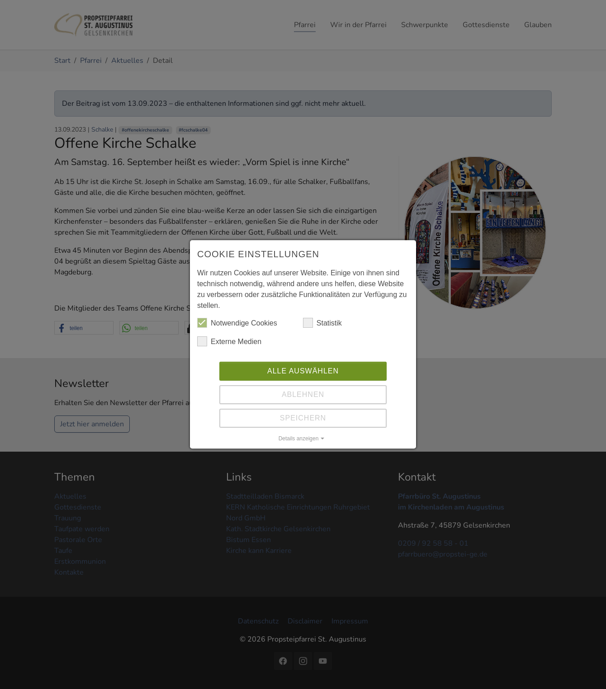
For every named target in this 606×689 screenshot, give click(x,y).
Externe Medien (229, 344)
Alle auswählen (303, 374)
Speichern (303, 421)
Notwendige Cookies (237, 325)
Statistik (322, 325)
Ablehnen (303, 397)
